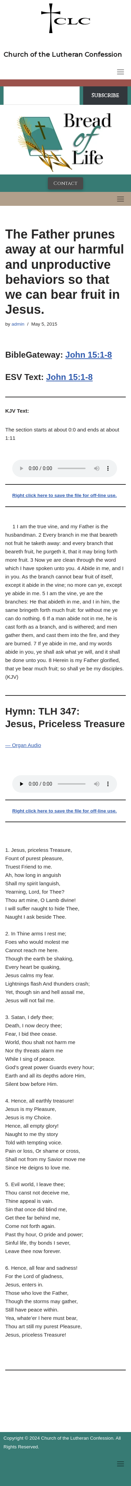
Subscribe (105, 95)
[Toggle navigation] (121, 72)
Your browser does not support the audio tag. (64, 468)
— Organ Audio (23, 745)
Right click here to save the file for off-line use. (64, 495)
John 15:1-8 (88, 354)
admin (18, 324)
